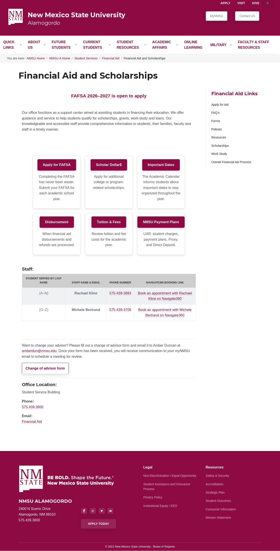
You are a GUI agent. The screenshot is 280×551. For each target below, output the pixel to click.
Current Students (92, 45)
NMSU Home (36, 58)
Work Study (219, 153)
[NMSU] (67, 478)
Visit (241, 3)
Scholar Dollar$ (109, 165)
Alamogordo (44, 23)
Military (218, 45)
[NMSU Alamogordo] (15, 16)
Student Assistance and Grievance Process (166, 486)
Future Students (61, 45)
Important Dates (161, 165)
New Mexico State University (76, 15)
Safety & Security (217, 475)
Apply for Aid (220, 104)
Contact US (247, 16)
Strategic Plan (215, 492)
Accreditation (214, 484)
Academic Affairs (161, 45)
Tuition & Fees (109, 222)
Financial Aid (110, 58)
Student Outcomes (218, 501)
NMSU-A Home (59, 58)
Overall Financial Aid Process (231, 162)
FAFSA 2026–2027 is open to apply (109, 95)
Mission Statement (218, 517)
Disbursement (56, 222)
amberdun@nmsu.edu (39, 351)
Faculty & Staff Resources (253, 45)
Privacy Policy (152, 497)
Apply (225, 3)
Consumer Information (221, 509)
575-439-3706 (120, 310)
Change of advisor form (45, 368)
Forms (215, 121)
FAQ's (215, 112)
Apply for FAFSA (57, 165)
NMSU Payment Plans (161, 222)
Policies (216, 129)
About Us (34, 45)
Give (255, 3)
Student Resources (128, 45)
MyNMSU (216, 16)
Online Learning (193, 45)
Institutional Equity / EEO (160, 506)
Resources (218, 137)
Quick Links (9, 45)
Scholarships (220, 145)
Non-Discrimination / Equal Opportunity (169, 475)
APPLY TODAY (98, 523)
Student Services (86, 58)
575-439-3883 (120, 293)
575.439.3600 (32, 407)
